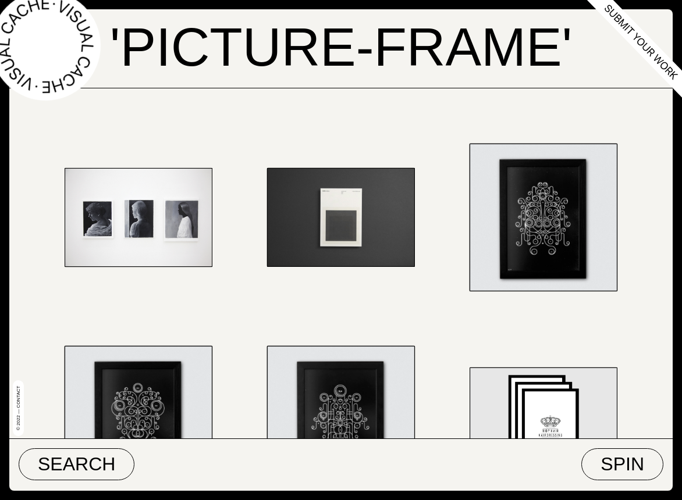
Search (76, 463)
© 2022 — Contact (18, 408)
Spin (622, 463)
